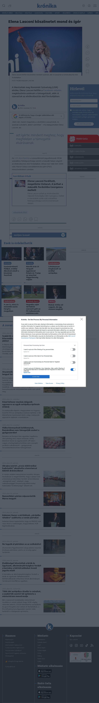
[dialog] (49, 351)
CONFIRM (35, 376)
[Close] (82, 320)
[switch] (73, 349)
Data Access (49, 383)
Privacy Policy (60, 383)
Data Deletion (39, 383)
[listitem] (49, 345)
